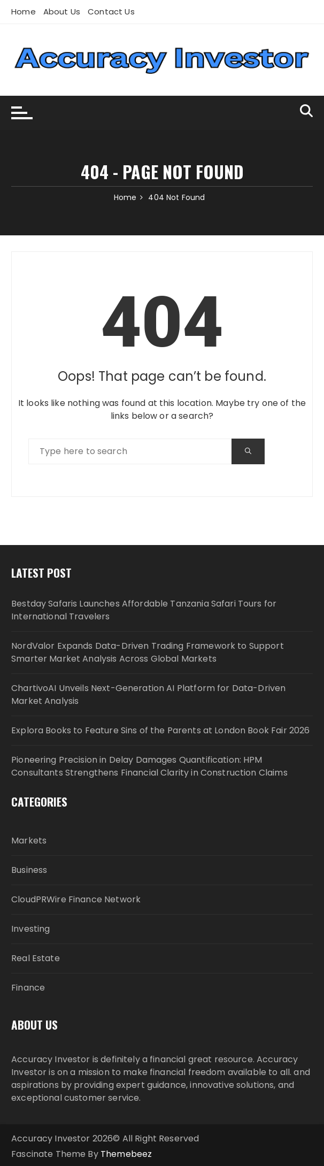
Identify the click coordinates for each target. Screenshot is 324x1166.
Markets (29, 840)
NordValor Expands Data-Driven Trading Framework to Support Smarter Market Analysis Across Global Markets (147, 652)
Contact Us (111, 11)
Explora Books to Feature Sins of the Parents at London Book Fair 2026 (160, 730)
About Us (61, 11)
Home (23, 11)
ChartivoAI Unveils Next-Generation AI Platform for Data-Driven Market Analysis (148, 694)
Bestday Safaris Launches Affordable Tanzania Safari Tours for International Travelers (143, 610)
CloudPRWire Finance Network (76, 899)
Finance (28, 987)
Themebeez (126, 1154)
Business (29, 870)
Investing (30, 929)
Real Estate (35, 958)
